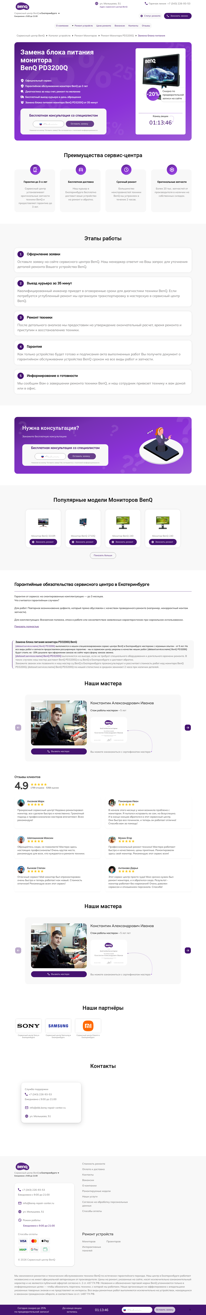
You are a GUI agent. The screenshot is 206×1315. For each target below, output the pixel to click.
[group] (28, 1029)
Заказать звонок (177, 15)
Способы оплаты (92, 1211)
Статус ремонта (150, 15)
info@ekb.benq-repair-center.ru (45, 1107)
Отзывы (146, 25)
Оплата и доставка (93, 1169)
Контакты (133, 25)
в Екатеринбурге (50, 13)
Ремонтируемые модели (96, 1191)
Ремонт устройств (84, 25)
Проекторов (113, 1241)
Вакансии (120, 25)
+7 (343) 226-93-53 (178, 3)
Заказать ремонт (42, 541)
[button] (188, 728)
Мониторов (88, 1241)
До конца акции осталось (72, 1310)
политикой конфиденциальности (85, 130)
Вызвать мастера (58, 751)
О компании (62, 25)
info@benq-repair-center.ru (36, 1203)
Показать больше (103, 555)
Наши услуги (90, 1196)
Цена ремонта (103, 25)
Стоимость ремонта (93, 1163)
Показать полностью (26, 626)
